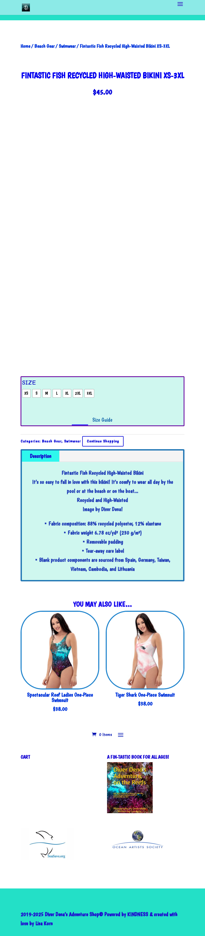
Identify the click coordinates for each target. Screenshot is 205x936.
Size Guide (102, 420)
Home (25, 46)
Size (29, 382)
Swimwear (67, 46)
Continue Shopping (103, 441)
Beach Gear (44, 46)
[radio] (26, 393)
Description (40, 456)
